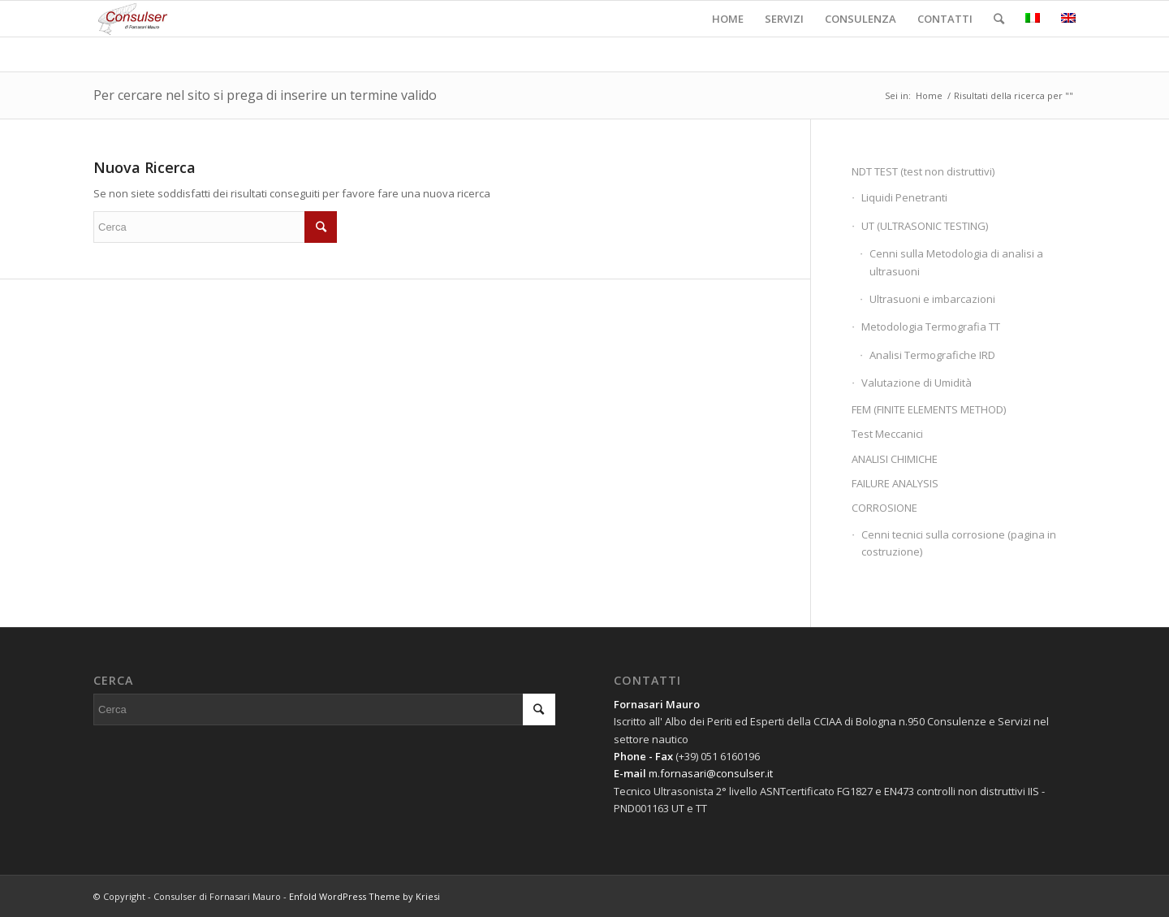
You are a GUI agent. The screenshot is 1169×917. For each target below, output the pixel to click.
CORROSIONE (884, 507)
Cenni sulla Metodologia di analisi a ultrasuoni (956, 262)
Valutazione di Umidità (916, 382)
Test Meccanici (887, 433)
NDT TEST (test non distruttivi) (923, 171)
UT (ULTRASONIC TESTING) (924, 225)
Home (929, 95)
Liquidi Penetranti (904, 197)
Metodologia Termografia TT (930, 326)
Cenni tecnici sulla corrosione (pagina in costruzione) (958, 543)
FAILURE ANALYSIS (895, 483)
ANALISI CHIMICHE (895, 459)
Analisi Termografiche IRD (932, 355)
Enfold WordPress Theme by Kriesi (364, 896)
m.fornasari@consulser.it (711, 773)
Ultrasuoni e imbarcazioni (932, 299)
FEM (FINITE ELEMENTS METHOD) (929, 409)
